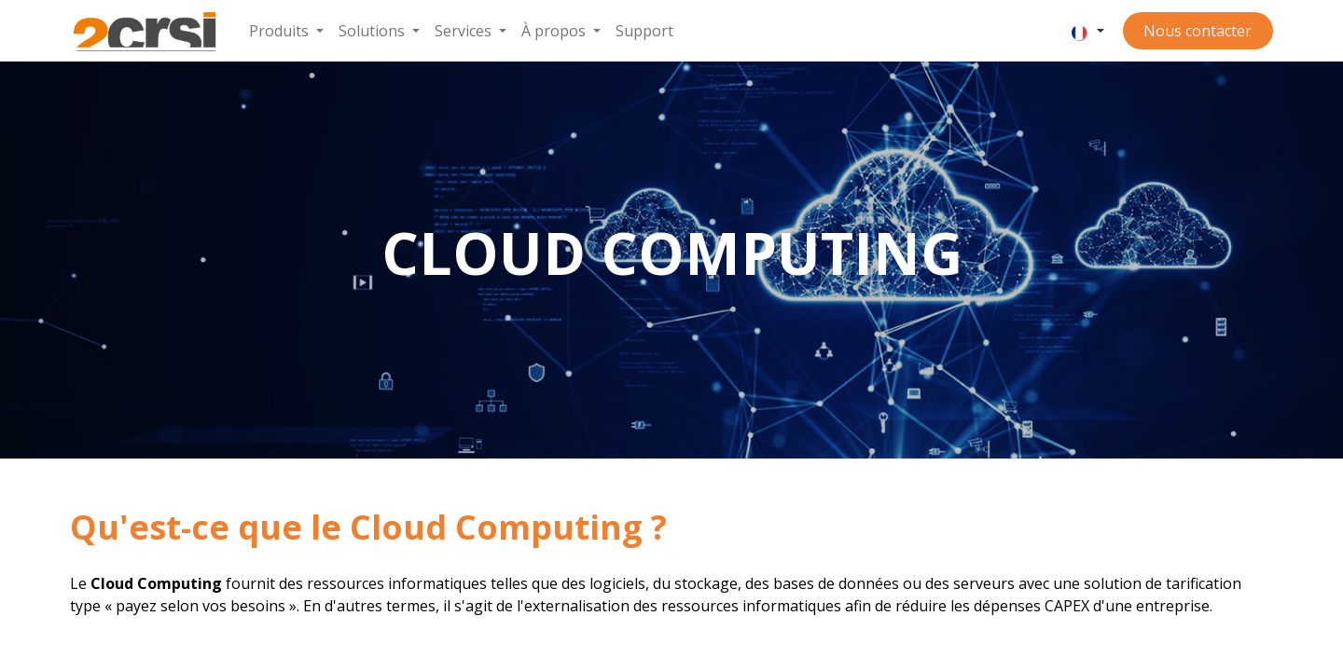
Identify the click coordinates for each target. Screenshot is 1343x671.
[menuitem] (286, 30)
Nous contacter (1197, 31)
